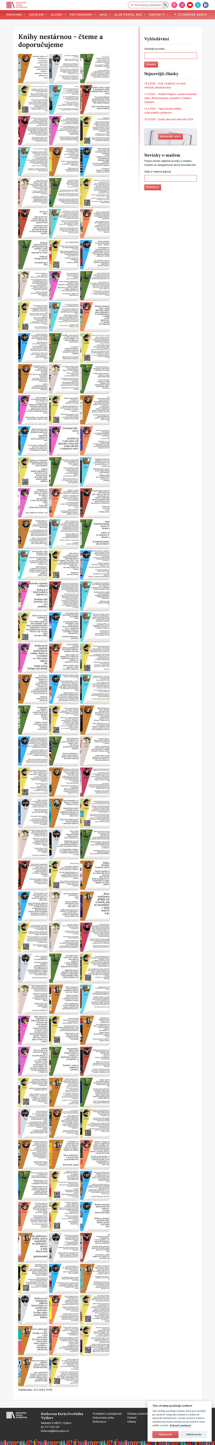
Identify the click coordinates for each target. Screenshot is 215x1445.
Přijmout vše (165, 1434)
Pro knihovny (82, 14)
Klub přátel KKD (129, 14)
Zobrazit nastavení (180, 1425)
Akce (104, 14)
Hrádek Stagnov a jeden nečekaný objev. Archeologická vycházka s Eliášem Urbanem (170, 98)
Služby (57, 14)
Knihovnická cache (103, 1417)
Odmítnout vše (193, 1434)
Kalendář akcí (170, 136)
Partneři (131, 1417)
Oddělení (37, 14)
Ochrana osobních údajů (141, 1413)
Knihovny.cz (99, 1421)
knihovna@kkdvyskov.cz (55, 1431)
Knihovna (14, 14)
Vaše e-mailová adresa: (157, 171)
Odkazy (131, 1421)
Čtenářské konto (190, 14)
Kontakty (157, 14)
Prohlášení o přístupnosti (107, 1413)
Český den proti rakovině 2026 (168, 119)
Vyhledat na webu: (154, 48)
